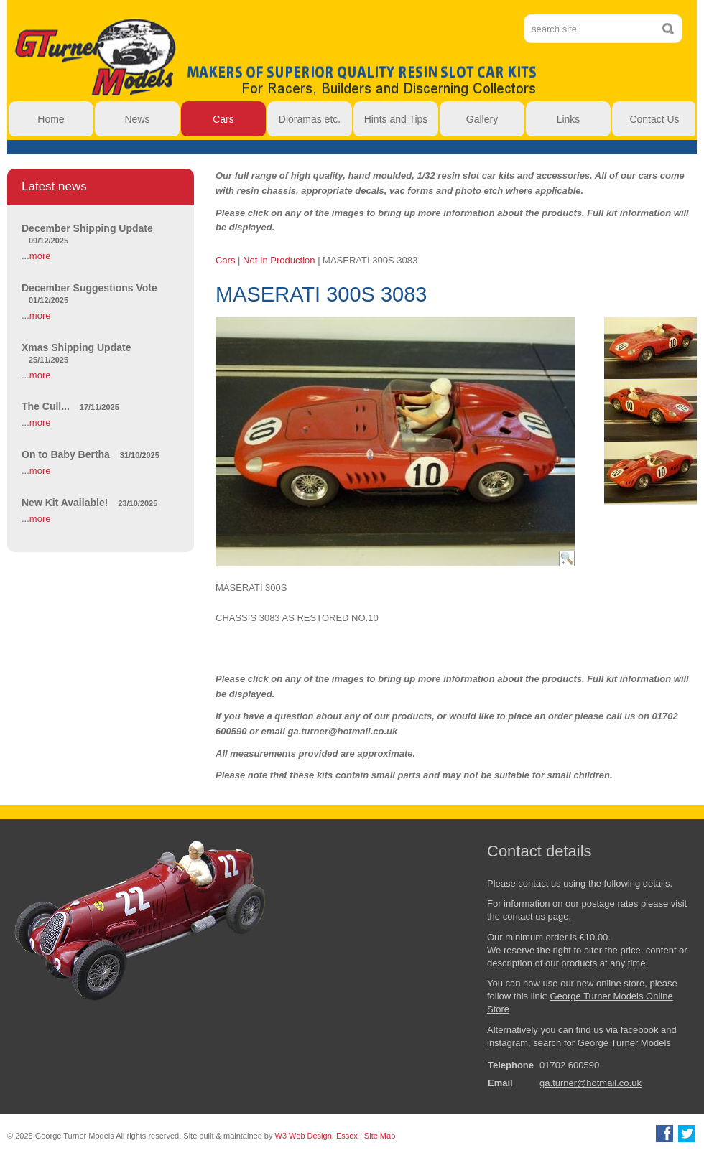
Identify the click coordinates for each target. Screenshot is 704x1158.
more (40, 256)
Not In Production (279, 260)
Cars (225, 260)
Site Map (379, 1135)
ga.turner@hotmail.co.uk (590, 1083)
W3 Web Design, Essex (316, 1135)
